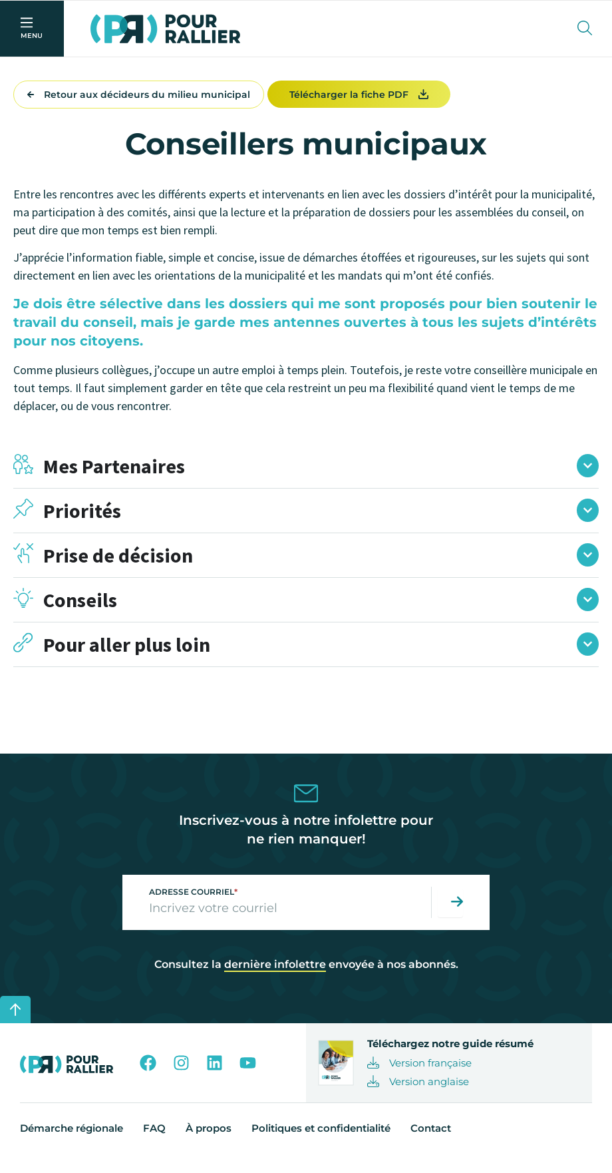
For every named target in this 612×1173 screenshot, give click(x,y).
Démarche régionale (71, 1137)
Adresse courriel (193, 901)
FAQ (154, 1137)
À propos (208, 1137)
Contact (430, 1137)
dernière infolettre (275, 973)
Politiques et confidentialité (320, 1137)
